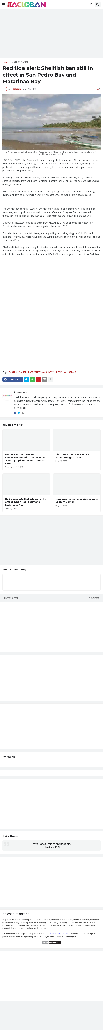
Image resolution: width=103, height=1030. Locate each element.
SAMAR (72, 372)
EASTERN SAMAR (20, 62)
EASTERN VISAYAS (37, 372)
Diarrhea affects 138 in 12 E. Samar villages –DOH (72, 456)
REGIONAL (61, 372)
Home (5, 62)
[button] (3, 4)
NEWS (51, 372)
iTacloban (20, 392)
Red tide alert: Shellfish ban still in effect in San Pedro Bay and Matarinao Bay (26, 501)
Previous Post (11, 597)
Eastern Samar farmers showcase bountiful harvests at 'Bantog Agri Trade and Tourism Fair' (25, 459)
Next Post (94, 597)
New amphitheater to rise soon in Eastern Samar (76, 500)
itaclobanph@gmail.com (59, 934)
